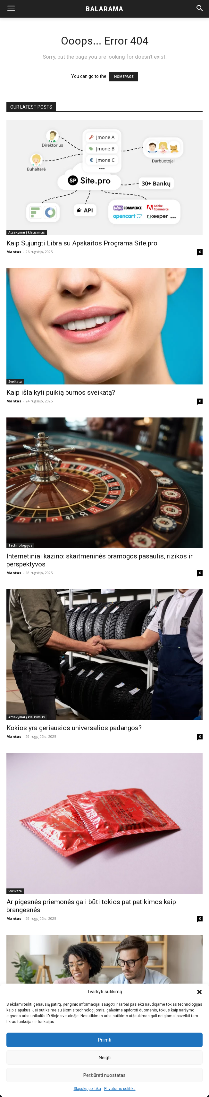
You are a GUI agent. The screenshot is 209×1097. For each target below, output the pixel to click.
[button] (199, 992)
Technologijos (20, 545)
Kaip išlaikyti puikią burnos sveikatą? (60, 392)
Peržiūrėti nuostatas (104, 1075)
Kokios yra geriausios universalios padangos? (74, 728)
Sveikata (15, 381)
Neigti (105, 1057)
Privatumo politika (120, 1088)
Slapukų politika (87, 1088)
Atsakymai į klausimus (26, 232)
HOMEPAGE (123, 77)
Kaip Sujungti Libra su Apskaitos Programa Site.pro (81, 243)
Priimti (104, 1040)
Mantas (13, 251)
